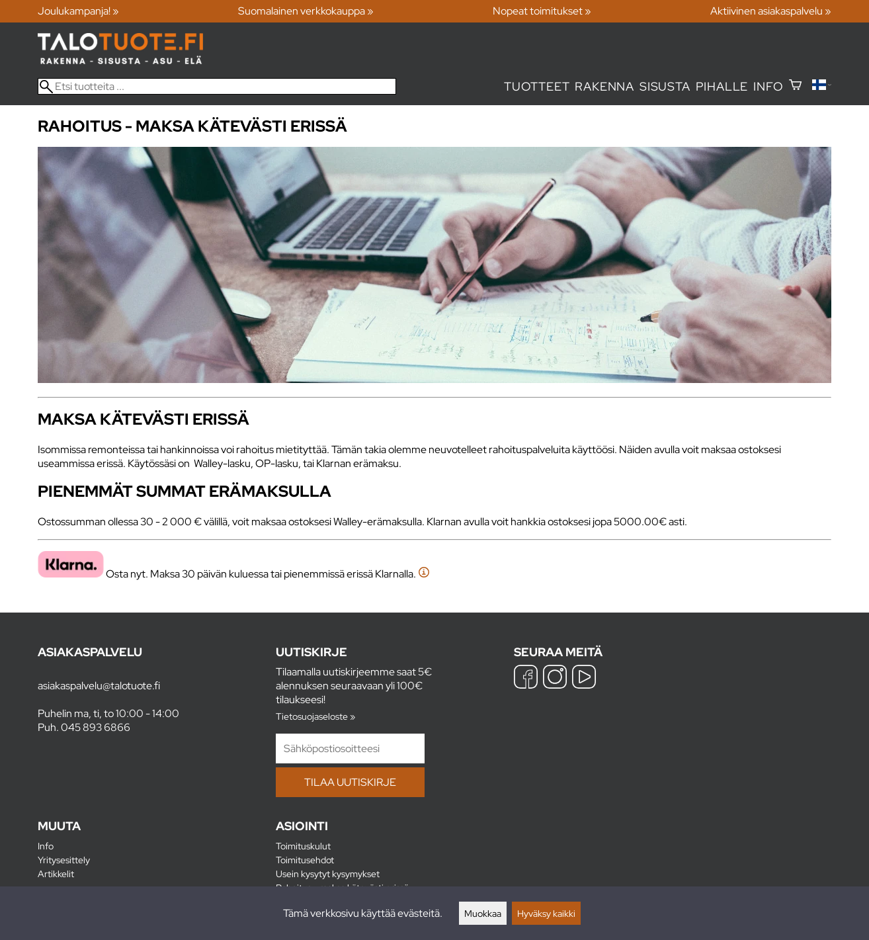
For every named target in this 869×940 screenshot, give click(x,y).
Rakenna (604, 86)
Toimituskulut (303, 845)
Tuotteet (536, 86)
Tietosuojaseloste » (315, 716)
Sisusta (665, 86)
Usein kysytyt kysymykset (328, 873)
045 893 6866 (95, 727)
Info (768, 86)
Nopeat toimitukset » (542, 11)
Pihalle (722, 86)
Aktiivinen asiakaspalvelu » (770, 11)
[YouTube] (584, 678)
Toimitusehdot (305, 859)
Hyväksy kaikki (546, 913)
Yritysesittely (64, 859)
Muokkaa (482, 913)
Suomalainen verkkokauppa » (306, 11)
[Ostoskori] (795, 86)
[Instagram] (555, 678)
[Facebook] (526, 678)
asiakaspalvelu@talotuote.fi (99, 686)
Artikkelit (56, 873)
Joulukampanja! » (78, 11)
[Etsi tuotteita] (217, 86)
